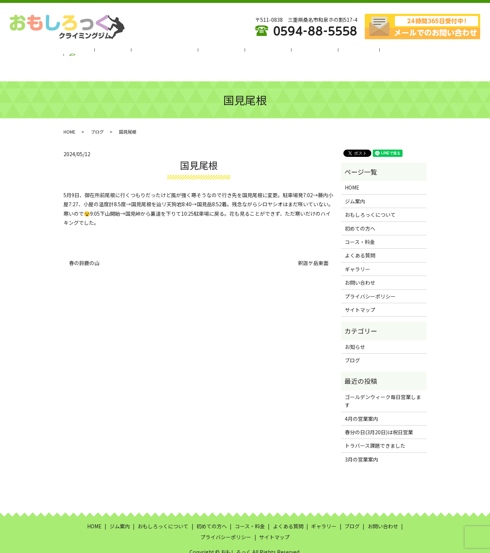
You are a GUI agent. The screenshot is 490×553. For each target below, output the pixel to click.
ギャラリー (342, 52)
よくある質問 (304, 52)
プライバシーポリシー (370, 278)
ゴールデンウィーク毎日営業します (383, 383)
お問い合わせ (360, 264)
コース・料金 (264, 52)
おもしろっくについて (172, 52)
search (399, 52)
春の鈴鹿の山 (84, 245)
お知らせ (355, 329)
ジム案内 (127, 52)
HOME (99, 52)
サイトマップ (360, 292)
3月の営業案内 (361, 441)
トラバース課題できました (375, 427)
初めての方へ (223, 52)
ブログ (373, 52)
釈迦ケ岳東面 (313, 245)
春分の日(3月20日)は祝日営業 (379, 414)
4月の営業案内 (361, 400)
